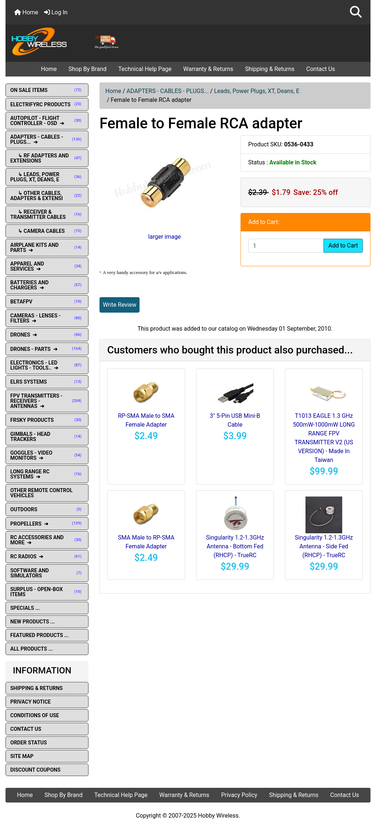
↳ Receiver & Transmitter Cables (47, 214)
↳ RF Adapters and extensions (47, 158)
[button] (356, 12)
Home (26, 12)
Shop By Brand (87, 68)
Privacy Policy (239, 794)
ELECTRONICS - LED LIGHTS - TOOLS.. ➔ (47, 365)
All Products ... (31, 649)
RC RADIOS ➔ (47, 556)
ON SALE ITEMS (47, 90)
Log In (56, 12)
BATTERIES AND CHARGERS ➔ (47, 285)
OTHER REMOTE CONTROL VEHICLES (41, 492)
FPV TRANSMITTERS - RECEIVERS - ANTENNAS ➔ (47, 401)
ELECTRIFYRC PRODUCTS (47, 104)
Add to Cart (343, 245)
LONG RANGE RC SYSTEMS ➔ (47, 474)
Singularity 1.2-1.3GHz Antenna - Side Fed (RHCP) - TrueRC (324, 546)
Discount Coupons (35, 770)
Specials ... (25, 608)
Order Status (28, 743)
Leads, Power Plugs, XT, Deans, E (256, 91)
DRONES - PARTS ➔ (47, 349)
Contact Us (320, 68)
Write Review (119, 304)
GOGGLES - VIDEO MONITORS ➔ (47, 455)
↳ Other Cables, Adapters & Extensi (47, 195)
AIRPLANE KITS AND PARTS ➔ (47, 247)
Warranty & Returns (208, 68)
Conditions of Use (34, 715)
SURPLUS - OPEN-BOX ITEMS (47, 591)
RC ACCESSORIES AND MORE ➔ (47, 539)
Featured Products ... (39, 635)
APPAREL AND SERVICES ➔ (47, 266)
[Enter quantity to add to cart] (286, 246)
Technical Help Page (144, 68)
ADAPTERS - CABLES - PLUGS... (168, 91)
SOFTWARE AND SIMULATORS (47, 573)
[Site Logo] (66, 41)
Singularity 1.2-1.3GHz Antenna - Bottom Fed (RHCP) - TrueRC (235, 546)
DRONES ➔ (47, 335)
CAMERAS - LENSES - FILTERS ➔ (47, 318)
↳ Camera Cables (47, 231)
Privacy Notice (30, 702)
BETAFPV (47, 302)
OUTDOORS (47, 509)
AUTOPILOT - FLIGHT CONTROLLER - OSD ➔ (47, 120)
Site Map (21, 756)
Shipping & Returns (269, 68)
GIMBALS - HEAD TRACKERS (47, 436)
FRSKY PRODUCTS (47, 420)
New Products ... (32, 622)
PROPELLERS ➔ (47, 524)
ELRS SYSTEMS (47, 382)
